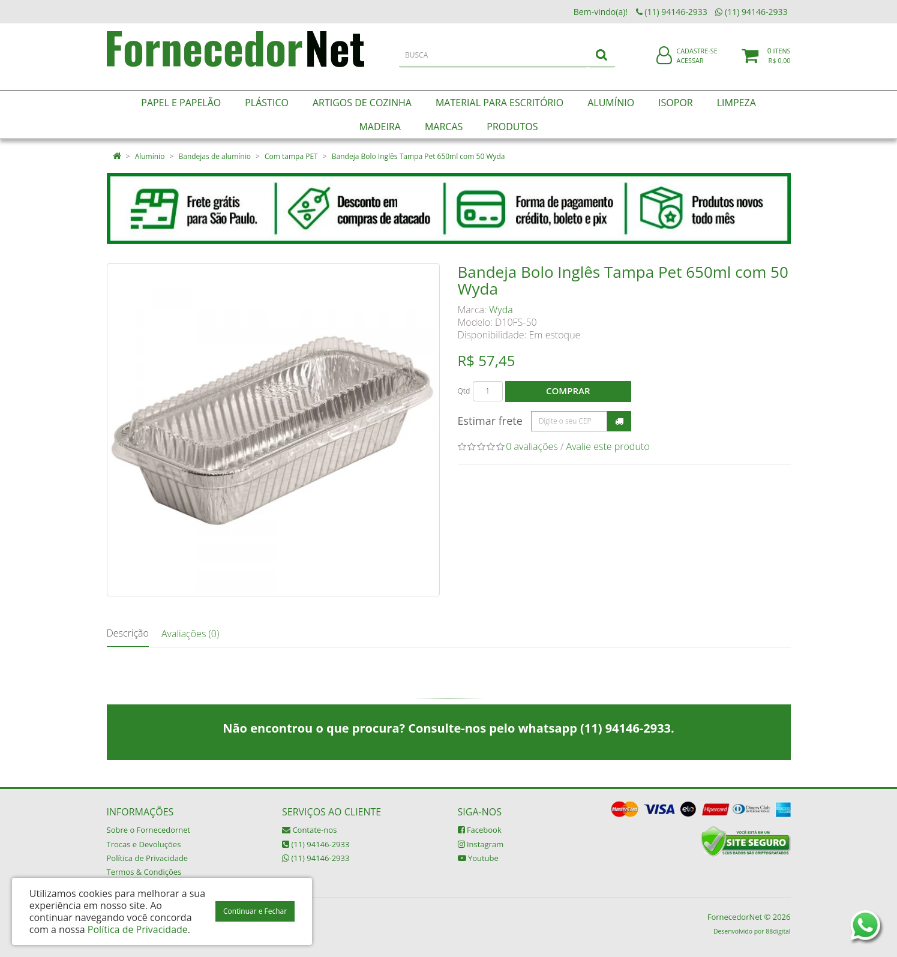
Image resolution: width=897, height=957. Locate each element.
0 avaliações (532, 446)
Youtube (478, 858)
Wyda (501, 309)
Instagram (481, 844)
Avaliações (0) (190, 633)
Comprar (568, 391)
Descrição (128, 633)
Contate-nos (309, 829)
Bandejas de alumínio (214, 156)
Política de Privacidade (147, 858)
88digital (778, 931)
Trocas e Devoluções (144, 844)
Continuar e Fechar (255, 911)
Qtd (464, 391)
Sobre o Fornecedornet (149, 829)
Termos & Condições (144, 871)
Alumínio (150, 156)
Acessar (689, 68)
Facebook (480, 829)
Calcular (619, 421)
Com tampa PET (291, 156)
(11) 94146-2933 (315, 844)
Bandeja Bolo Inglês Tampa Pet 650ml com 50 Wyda (418, 156)
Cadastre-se (696, 58)
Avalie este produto (608, 446)
